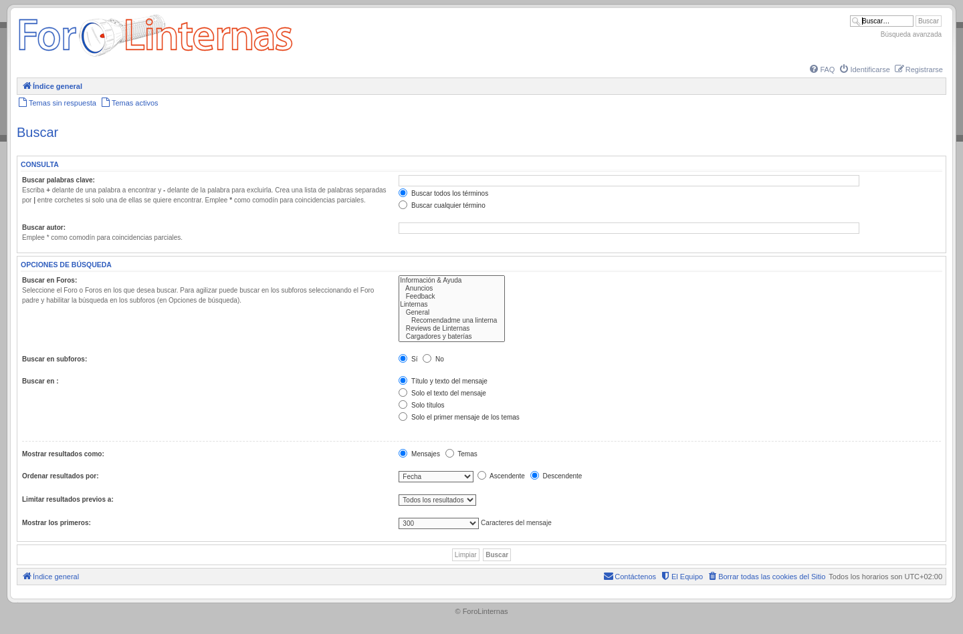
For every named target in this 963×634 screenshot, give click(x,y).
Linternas (452, 305)
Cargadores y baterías (452, 337)
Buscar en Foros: (49, 280)
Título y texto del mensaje (443, 381)
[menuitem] (821, 69)
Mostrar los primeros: (56, 522)
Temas (461, 454)
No (433, 359)
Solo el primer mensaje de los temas (459, 417)
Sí (408, 359)
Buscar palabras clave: (58, 180)
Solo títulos (421, 405)
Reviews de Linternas (452, 329)
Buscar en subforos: (54, 359)
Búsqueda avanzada (911, 34)
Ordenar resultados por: (60, 476)
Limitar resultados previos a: (68, 499)
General (452, 313)
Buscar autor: (44, 227)
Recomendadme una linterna (452, 321)
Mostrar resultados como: (63, 454)
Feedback (452, 297)
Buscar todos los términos (443, 193)
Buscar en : (40, 381)
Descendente (556, 476)
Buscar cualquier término (442, 205)
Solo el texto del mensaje (442, 393)
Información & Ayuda (452, 281)
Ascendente (501, 476)
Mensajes (419, 454)
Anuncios (452, 289)
